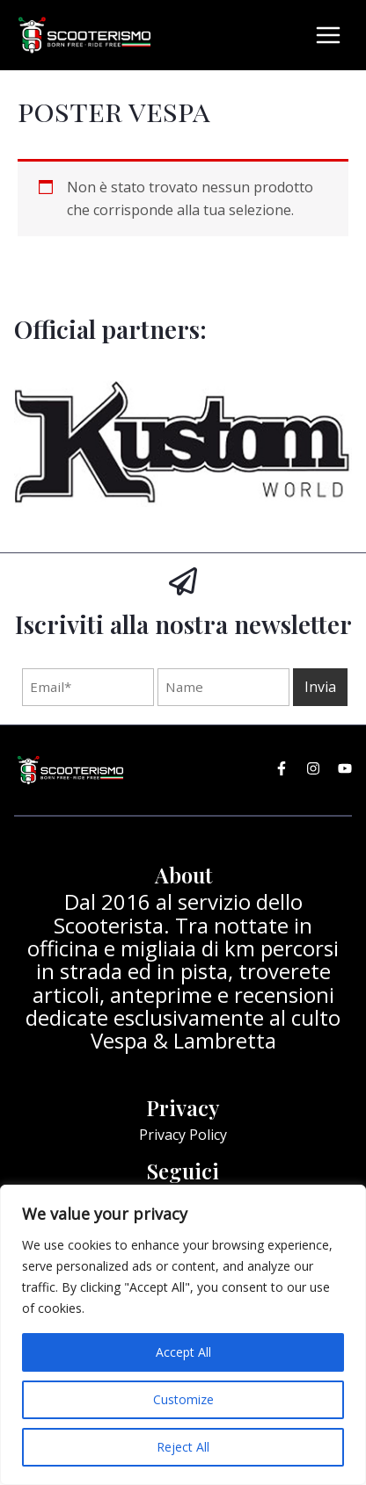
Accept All (183, 1352)
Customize (183, 1399)
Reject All (183, 1446)
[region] (183, 1335)
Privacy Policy (183, 1134)
